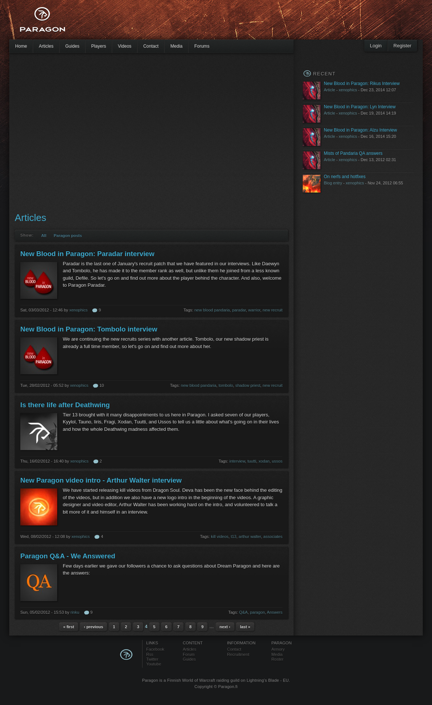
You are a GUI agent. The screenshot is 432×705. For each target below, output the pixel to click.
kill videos (220, 536)
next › (225, 626)
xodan (264, 461)
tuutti (251, 461)
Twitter (152, 659)
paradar (239, 310)
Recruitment (238, 654)
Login (376, 45)
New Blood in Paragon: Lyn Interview (359, 106)
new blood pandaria (212, 310)
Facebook (155, 649)
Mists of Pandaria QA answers (353, 153)
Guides (72, 46)
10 (101, 385)
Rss (149, 654)
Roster (277, 659)
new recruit (272, 310)
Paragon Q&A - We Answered (67, 556)
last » (245, 626)
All (43, 235)
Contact (151, 46)
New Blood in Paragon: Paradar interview (87, 254)
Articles (46, 46)
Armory (278, 649)
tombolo (226, 385)
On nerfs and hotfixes (345, 176)
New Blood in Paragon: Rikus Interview (362, 83)
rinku (75, 612)
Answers (274, 612)
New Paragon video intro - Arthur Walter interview (101, 480)
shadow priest (247, 385)
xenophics (78, 310)
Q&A (243, 612)
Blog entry (333, 183)
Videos (124, 46)
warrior (254, 310)
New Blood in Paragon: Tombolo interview (88, 329)
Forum (189, 654)
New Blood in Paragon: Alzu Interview (360, 130)
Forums (201, 46)
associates (272, 536)
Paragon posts (68, 235)
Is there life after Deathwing (65, 405)
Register (402, 45)
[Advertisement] (69, 132)
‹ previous (93, 626)
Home (21, 46)
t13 (233, 536)
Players (98, 46)
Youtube (153, 664)
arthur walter (250, 536)
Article (329, 90)
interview (237, 461)
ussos (277, 461)
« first (68, 626)
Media (176, 46)
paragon (257, 612)
